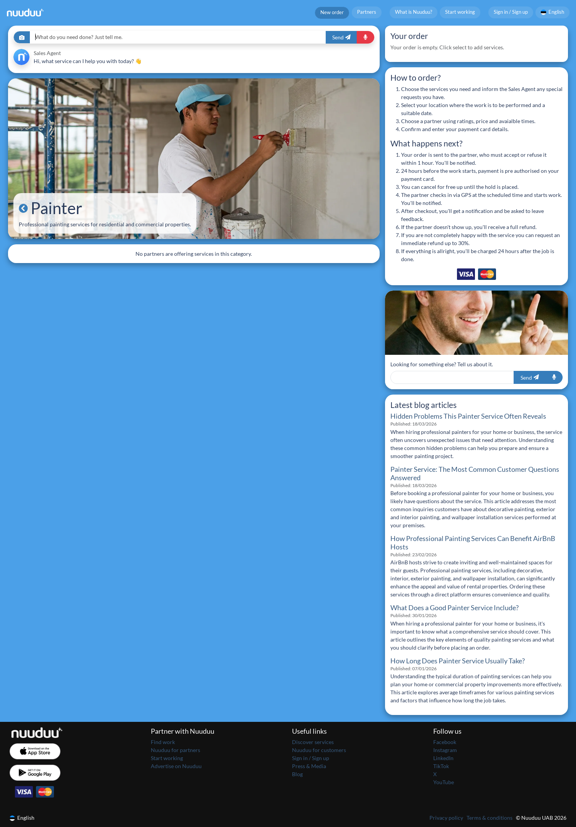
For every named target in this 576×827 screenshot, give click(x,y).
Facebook (444, 742)
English (553, 12)
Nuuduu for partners (175, 750)
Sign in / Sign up (511, 12)
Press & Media (309, 766)
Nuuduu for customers (319, 750)
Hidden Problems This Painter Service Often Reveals (468, 416)
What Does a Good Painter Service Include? (454, 608)
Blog (297, 774)
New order (332, 12)
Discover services (313, 742)
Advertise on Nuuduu (176, 766)
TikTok (441, 766)
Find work (163, 742)
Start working (460, 12)
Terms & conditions (489, 817)
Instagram (445, 750)
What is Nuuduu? (413, 12)
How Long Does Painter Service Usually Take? (457, 661)
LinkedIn (443, 758)
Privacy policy (446, 817)
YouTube (443, 782)
